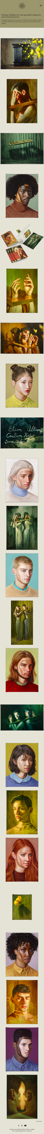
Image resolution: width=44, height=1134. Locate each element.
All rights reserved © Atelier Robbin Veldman (20, 1129)
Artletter (32, 1129)
